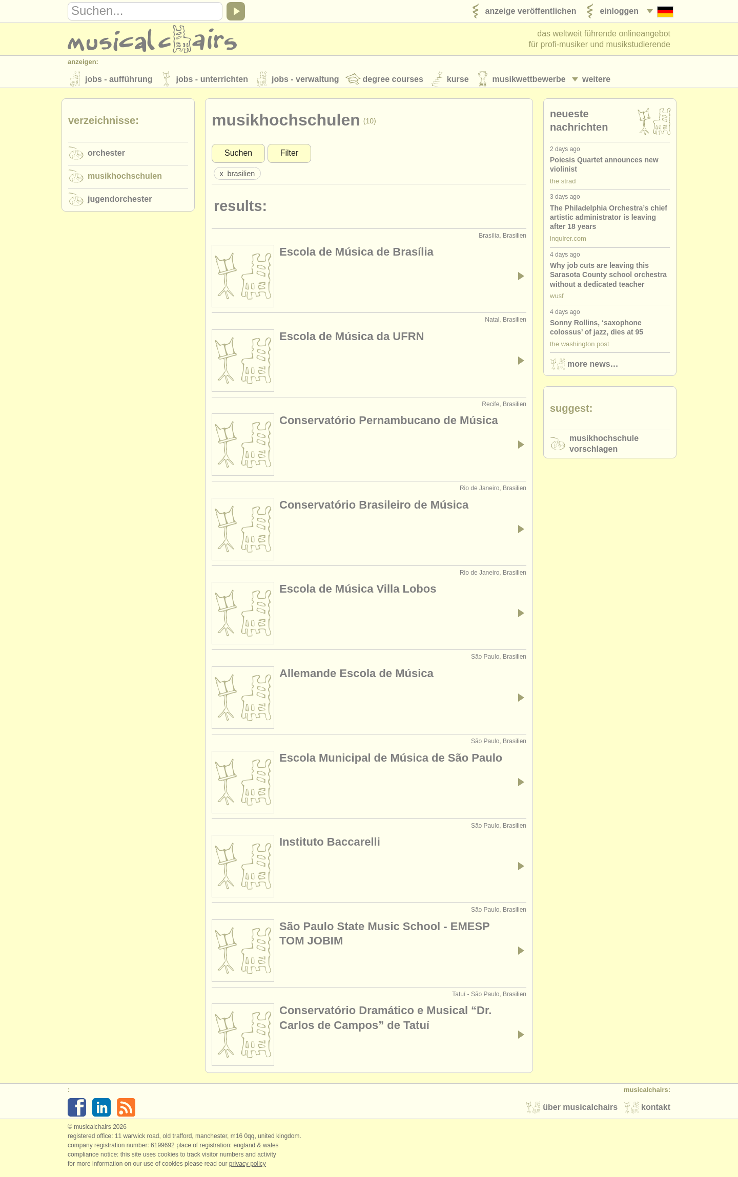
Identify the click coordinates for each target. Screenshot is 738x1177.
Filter (289, 155)
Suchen (238, 155)
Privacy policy (247, 1166)
